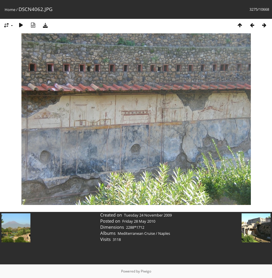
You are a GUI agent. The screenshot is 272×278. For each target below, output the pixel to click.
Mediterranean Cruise (136, 233)
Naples (164, 233)
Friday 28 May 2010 (138, 221)
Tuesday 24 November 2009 (148, 215)
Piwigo (146, 271)
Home (10, 9)
